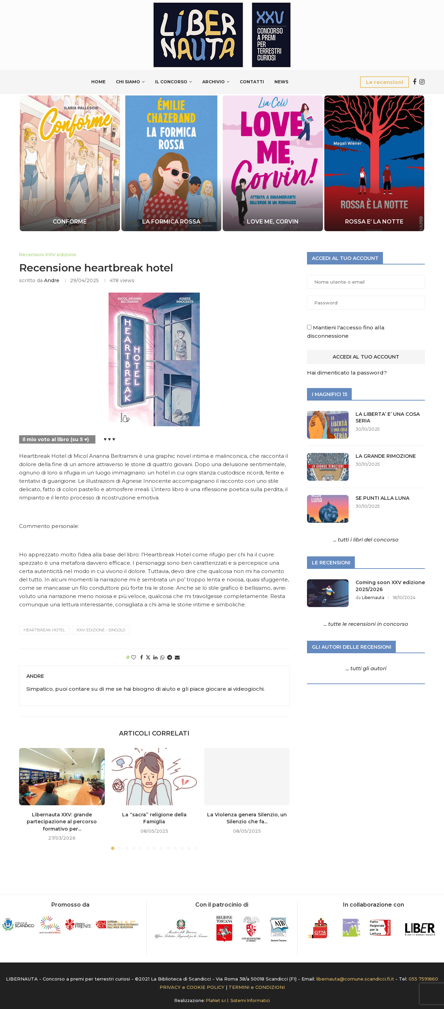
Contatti (252, 81)
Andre (51, 280)
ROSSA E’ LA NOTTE (374, 221)
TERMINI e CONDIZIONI (257, 987)
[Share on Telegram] (169, 657)
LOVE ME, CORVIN (273, 221)
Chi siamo (128, 81)
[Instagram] (422, 81)
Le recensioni (384, 82)
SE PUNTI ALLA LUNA (382, 498)
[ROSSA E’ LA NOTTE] (374, 163)
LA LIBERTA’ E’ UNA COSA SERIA (388, 417)
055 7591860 (423, 979)
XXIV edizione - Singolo (101, 630)
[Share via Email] (177, 657)
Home (98, 81)
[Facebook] (414, 81)
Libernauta (373, 597)
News (281, 81)
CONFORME (70, 221)
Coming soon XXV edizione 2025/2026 (390, 585)
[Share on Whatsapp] (162, 657)
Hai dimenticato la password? (347, 372)
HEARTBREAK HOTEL (44, 630)
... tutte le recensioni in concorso (366, 624)
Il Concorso (171, 81)
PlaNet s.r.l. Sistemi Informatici (238, 1000)
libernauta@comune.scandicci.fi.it (355, 979)
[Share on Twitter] (148, 657)
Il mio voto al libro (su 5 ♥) (56, 439)
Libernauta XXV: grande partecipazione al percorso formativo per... (62, 822)
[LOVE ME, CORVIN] (273, 163)
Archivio (213, 81)
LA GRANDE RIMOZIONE (386, 456)
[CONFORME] (70, 163)
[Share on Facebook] (141, 657)
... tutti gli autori (366, 668)
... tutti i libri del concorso (366, 539)
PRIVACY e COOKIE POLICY (192, 987)
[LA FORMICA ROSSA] (171, 163)
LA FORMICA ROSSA (171, 221)
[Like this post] (133, 657)
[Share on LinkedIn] (155, 657)
